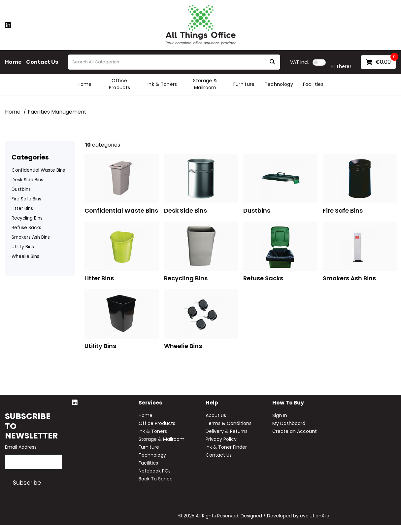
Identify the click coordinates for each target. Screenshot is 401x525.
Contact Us (42, 62)
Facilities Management (57, 112)
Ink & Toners (162, 84)
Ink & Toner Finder (226, 447)
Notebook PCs (155, 471)
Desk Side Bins (27, 180)
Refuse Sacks (26, 228)
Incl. (299, 62)
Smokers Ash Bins (31, 237)
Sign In (279, 415)
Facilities (313, 84)
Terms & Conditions (228, 423)
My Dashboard (288, 423)
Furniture (244, 84)
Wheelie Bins (25, 256)
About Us (216, 415)
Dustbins (21, 189)
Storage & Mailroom (205, 84)
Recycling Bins (27, 218)
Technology (279, 84)
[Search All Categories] (174, 62)
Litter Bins (22, 208)
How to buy (288, 403)
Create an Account (294, 431)
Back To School (156, 478)
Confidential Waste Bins (38, 170)
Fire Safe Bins (26, 199)
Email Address (21, 447)
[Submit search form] (272, 62)
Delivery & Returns (227, 431)
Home (13, 62)
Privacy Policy (221, 439)
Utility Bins (23, 247)
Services (150, 403)
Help (212, 403)
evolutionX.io (314, 515)
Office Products (119, 84)
